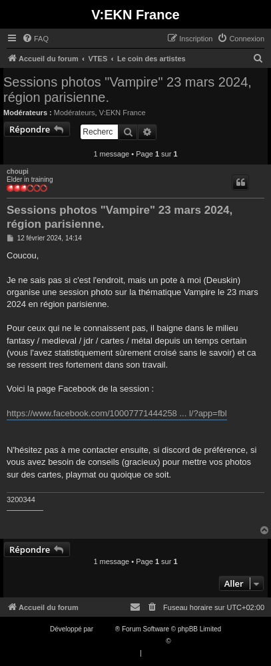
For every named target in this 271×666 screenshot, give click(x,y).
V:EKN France (122, 113)
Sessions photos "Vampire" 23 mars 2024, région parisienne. (127, 90)
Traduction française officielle (121, 641)
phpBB (105, 629)
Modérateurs (74, 113)
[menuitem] (35, 39)
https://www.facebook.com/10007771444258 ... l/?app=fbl (117, 413)
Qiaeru (182, 641)
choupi (18, 171)
